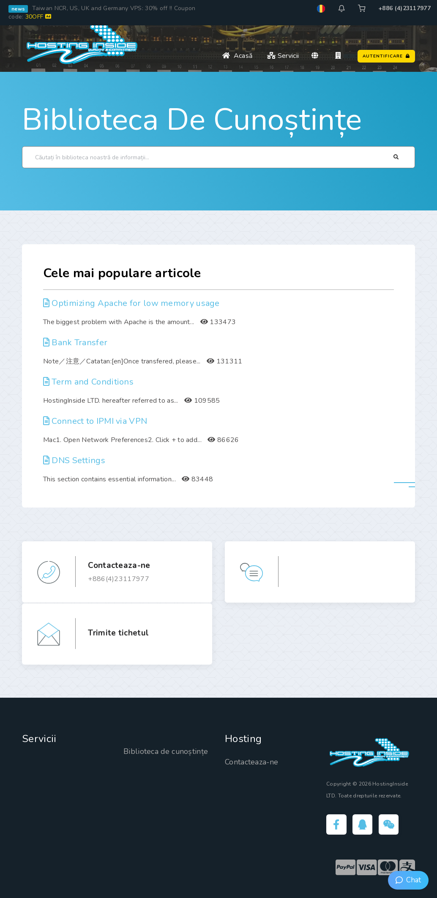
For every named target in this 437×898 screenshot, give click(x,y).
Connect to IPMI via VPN (95, 421)
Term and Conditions (88, 382)
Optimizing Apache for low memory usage (131, 303)
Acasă (237, 55)
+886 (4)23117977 (404, 8)
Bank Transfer (75, 342)
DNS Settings (74, 460)
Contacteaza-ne (252, 762)
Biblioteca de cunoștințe (192, 119)
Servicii (283, 55)
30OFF (38, 17)
